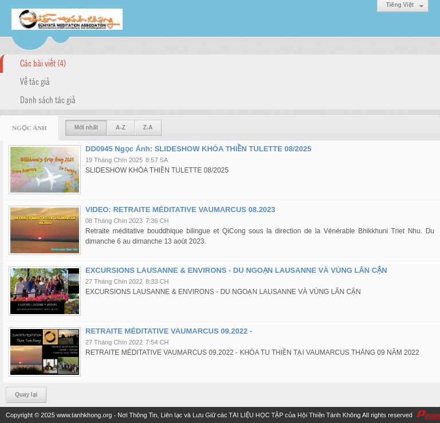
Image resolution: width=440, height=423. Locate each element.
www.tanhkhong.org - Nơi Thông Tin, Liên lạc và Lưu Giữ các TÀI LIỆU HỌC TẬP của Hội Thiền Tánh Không (209, 415)
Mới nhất (86, 127)
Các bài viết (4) (43, 62)
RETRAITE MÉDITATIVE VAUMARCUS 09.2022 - (168, 331)
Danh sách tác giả (48, 99)
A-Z (120, 127)
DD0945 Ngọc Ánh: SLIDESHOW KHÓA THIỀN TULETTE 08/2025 (198, 148)
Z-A (148, 127)
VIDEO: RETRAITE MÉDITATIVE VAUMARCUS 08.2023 (180, 209)
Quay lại (26, 394)
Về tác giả (35, 81)
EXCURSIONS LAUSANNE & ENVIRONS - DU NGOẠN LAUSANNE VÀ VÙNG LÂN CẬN (236, 270)
